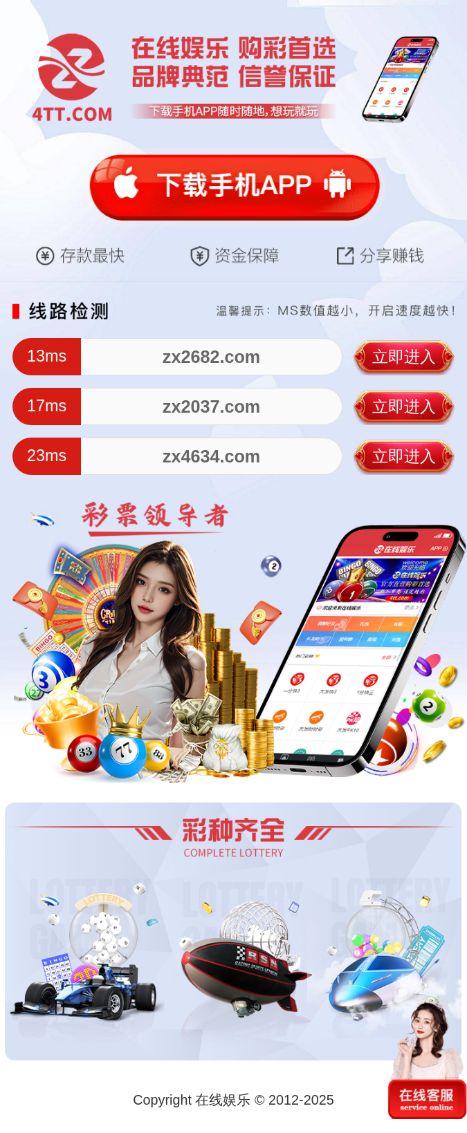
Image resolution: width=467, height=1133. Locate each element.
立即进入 (404, 357)
